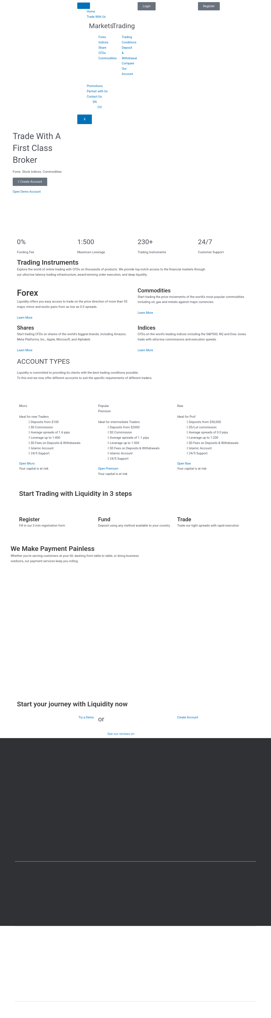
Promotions (95, 86)
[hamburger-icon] (83, 6)
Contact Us (94, 96)
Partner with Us (97, 91)
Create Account (188, 717)
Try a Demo (86, 717)
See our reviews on (120, 732)
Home (91, 11)
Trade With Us (96, 17)
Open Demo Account (27, 191)
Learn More (25, 317)
